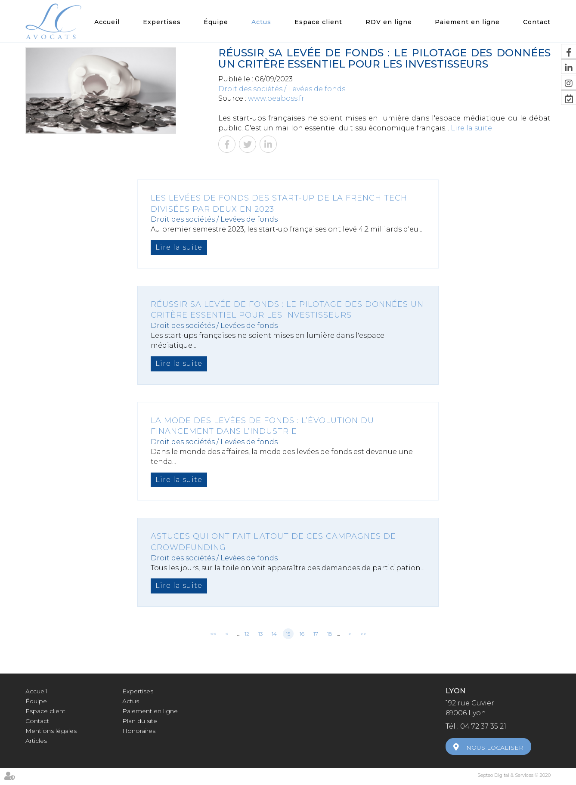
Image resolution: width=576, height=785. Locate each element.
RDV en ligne (388, 22)
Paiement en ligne (467, 22)
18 (329, 633)
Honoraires (138, 731)
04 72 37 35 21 (483, 726)
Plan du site (139, 721)
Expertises (162, 22)
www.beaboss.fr (276, 98)
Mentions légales (51, 731)
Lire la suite (471, 128)
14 (274, 633)
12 (247, 633)
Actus (261, 22)
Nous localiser (494, 747)
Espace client (318, 22)
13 (260, 633)
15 (288, 633)
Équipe (216, 22)
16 (302, 633)
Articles (36, 741)
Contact (537, 22)
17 (315, 633)
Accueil (107, 22)
